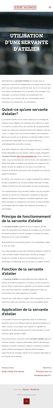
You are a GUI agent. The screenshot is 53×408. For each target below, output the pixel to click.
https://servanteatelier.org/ (27, 156)
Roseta (26, 390)
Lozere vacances (25, 7)
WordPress (35, 390)
